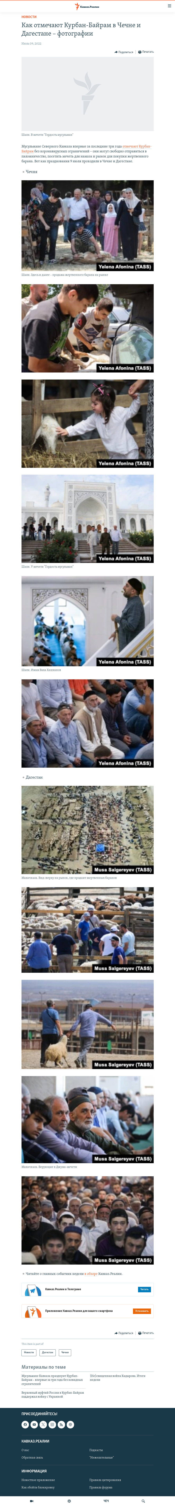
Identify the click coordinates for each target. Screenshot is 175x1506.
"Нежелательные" (101, 1457)
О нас (25, 1450)
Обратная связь (32, 1457)
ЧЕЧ (106, 1501)
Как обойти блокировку (38, 1487)
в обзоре (91, 1274)
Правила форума (100, 1487)
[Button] (124, 52)
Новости (29, 17)
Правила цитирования (105, 1480)
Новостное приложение (38, 1480)
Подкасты (96, 1450)
